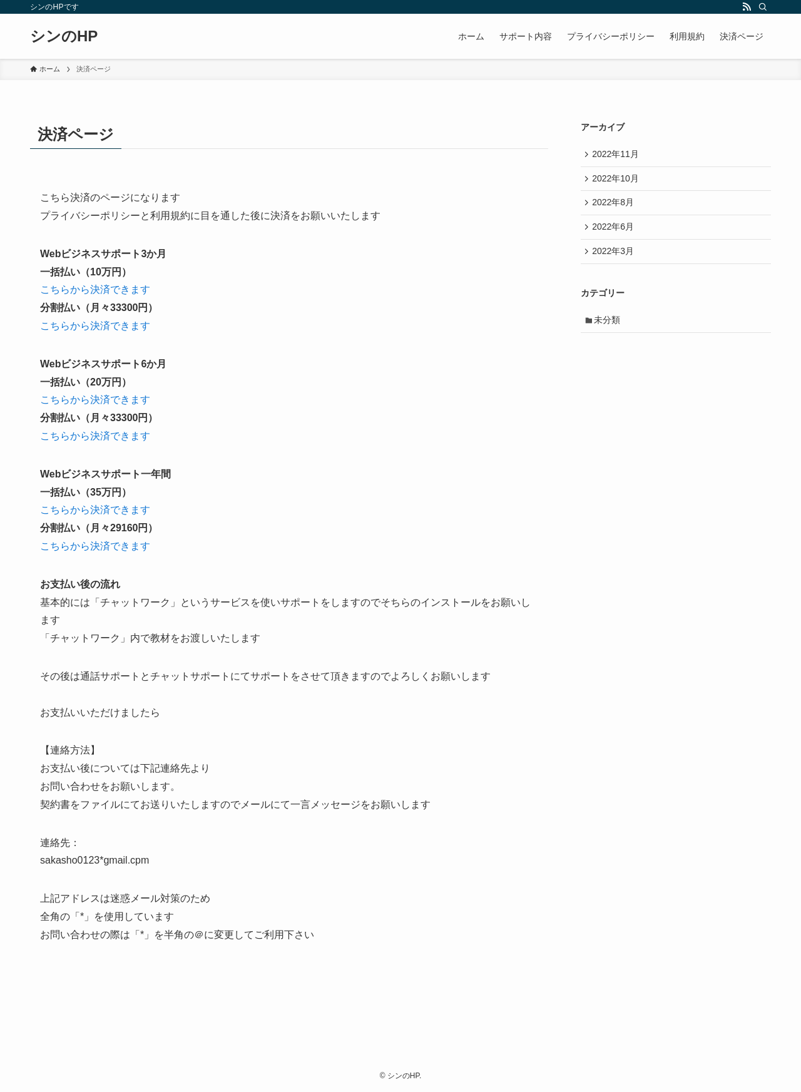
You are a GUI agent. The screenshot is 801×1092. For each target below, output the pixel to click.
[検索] (763, 7)
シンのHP (64, 36)
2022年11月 (617, 155)
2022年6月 (615, 233)
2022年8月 (615, 207)
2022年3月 (615, 259)
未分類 (609, 330)
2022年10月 (617, 181)
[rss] (746, 7)
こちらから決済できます (95, 289)
